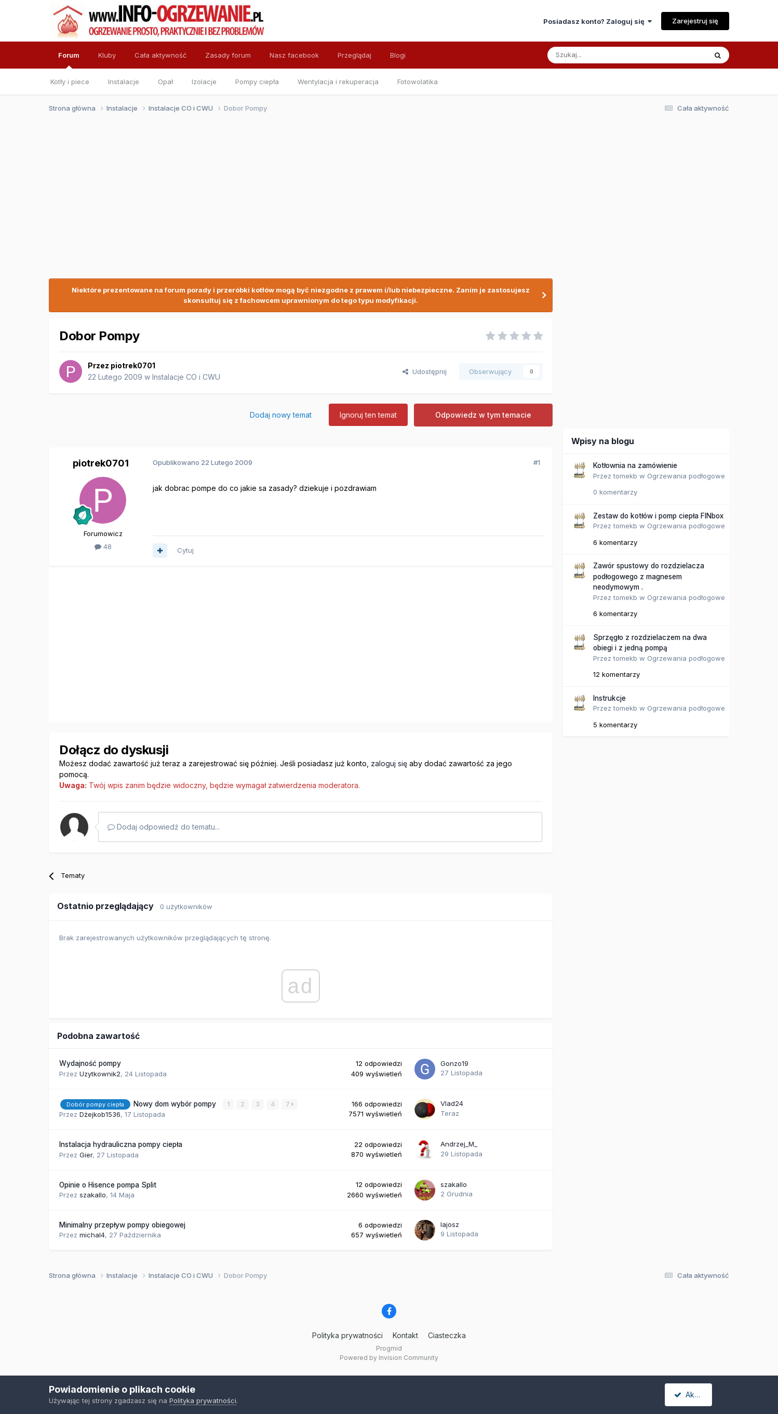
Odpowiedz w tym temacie (483, 414)
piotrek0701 (133, 365)
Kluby (107, 55)
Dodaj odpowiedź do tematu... (164, 826)
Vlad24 (451, 1103)
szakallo (92, 1195)
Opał (165, 81)
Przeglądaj (354, 55)
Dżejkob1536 (99, 1114)
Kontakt (405, 1335)
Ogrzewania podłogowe (686, 476)
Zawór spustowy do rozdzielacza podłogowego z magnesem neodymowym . (648, 576)
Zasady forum (228, 55)
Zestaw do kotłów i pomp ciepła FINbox (658, 516)
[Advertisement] (384, 201)
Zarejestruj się (695, 21)
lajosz (449, 1224)
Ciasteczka (447, 1335)
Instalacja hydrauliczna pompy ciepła (120, 1144)
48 (103, 546)
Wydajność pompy (90, 1063)
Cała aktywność (160, 55)
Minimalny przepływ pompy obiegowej (122, 1225)
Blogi (398, 55)
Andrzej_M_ (458, 1144)
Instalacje (123, 81)
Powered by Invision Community (389, 1357)
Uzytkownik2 (99, 1074)
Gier (85, 1154)
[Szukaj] (601, 55)
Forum (68, 60)
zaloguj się (389, 763)
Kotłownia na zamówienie (635, 465)
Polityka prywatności (347, 1335)
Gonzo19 (454, 1063)
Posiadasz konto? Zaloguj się (597, 21)
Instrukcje (609, 698)
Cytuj (185, 550)
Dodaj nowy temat (281, 414)
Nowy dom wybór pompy (175, 1104)
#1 (536, 462)
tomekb (625, 476)
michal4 (92, 1235)
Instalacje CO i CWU (186, 376)
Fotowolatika (417, 81)
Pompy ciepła (257, 81)
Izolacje (204, 81)
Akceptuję (695, 1394)
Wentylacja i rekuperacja (338, 81)
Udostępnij (425, 371)
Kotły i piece (69, 81)
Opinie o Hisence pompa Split (107, 1184)
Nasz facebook (294, 55)
